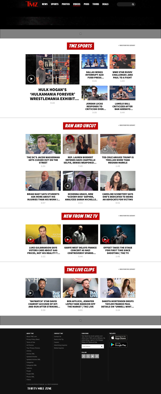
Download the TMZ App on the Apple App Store (118, 337)
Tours (111, 21)
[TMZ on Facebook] (27, 4)
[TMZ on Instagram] (37, 4)
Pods (96, 21)
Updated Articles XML (33, 359)
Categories (29, 362)
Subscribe (102, 346)
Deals (126, 21)
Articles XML (30, 354)
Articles (28, 351)
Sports (46, 21)
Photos (64, 21)
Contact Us (57, 336)
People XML (30, 374)
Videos (81, 21)
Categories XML (31, 365)
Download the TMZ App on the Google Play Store (118, 344)
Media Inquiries (59, 348)
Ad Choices (30, 345)
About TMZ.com (31, 336)
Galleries (29, 368)
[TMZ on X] (30, 4)
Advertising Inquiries (60, 345)
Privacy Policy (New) (33, 339)
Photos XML (30, 377)
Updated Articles (31, 356)
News (30, 21)
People (28, 371)
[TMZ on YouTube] (92, 356)
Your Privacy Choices (33, 348)
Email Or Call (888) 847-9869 (49, 12)
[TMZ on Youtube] (34, 3)
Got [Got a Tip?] (32, 12)
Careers (56, 342)
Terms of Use (30, 342)
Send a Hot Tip (58, 339)
